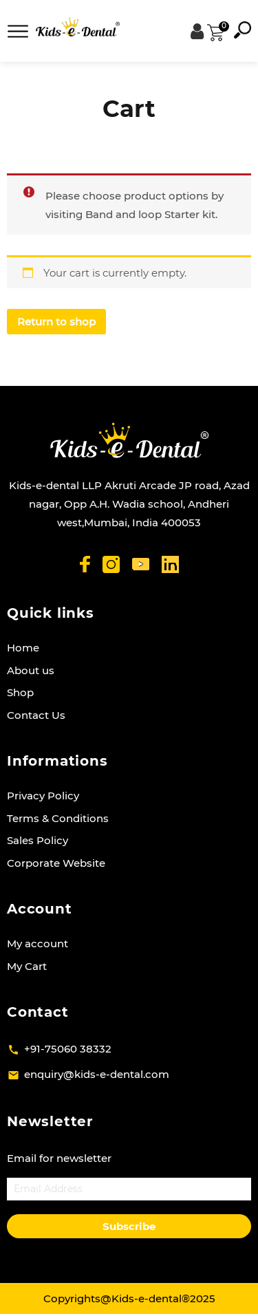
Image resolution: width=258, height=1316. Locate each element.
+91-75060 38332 (67, 1048)
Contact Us (36, 715)
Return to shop (56, 321)
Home (23, 647)
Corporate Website (56, 863)
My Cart (27, 966)
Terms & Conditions (58, 818)
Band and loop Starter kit (150, 214)
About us (30, 670)
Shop (20, 692)
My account (37, 943)
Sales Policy (37, 840)
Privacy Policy (43, 795)
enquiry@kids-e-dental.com (96, 1074)
